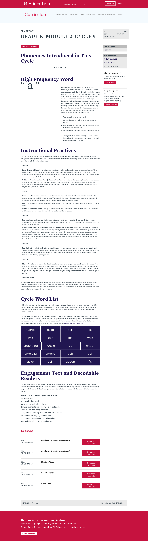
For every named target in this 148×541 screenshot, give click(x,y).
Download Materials (29, 47)
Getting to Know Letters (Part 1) (55, 440)
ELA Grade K (111, 59)
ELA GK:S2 (110, 63)
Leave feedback (111, 104)
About (120, 14)
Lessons (107, 50)
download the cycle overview (73, 323)
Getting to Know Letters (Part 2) (55, 451)
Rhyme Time (47, 483)
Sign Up (121, 3)
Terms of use (27, 527)
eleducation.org (78, 527)
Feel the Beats (47, 473)
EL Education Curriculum (36, 14)
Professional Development (107, 14)
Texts (82, 14)
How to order (110, 82)
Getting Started (62, 14)
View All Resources (69, 4)
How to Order (90, 14)
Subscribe (110, 3)
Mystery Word (47, 462)
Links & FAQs (73, 14)
